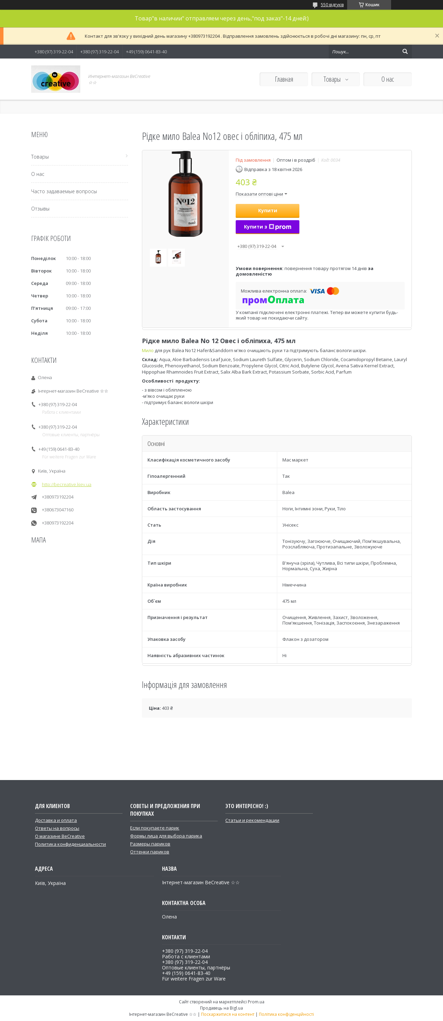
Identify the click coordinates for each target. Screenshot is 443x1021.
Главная (284, 79)
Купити (267, 210)
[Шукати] (405, 52)
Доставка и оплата (56, 820)
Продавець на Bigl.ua (221, 1008)
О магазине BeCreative (60, 836)
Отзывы (40, 208)
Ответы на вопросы (57, 828)
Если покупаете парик (154, 828)
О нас (387, 79)
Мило (148, 350)
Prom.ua (256, 1002)
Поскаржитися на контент (227, 1014)
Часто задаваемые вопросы (64, 191)
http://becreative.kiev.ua (66, 484)
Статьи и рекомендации (252, 820)
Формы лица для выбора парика (166, 836)
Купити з (267, 226)
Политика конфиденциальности (70, 844)
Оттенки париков (149, 852)
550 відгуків (332, 5)
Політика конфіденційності (286, 1014)
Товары (333, 79)
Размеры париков (150, 844)
